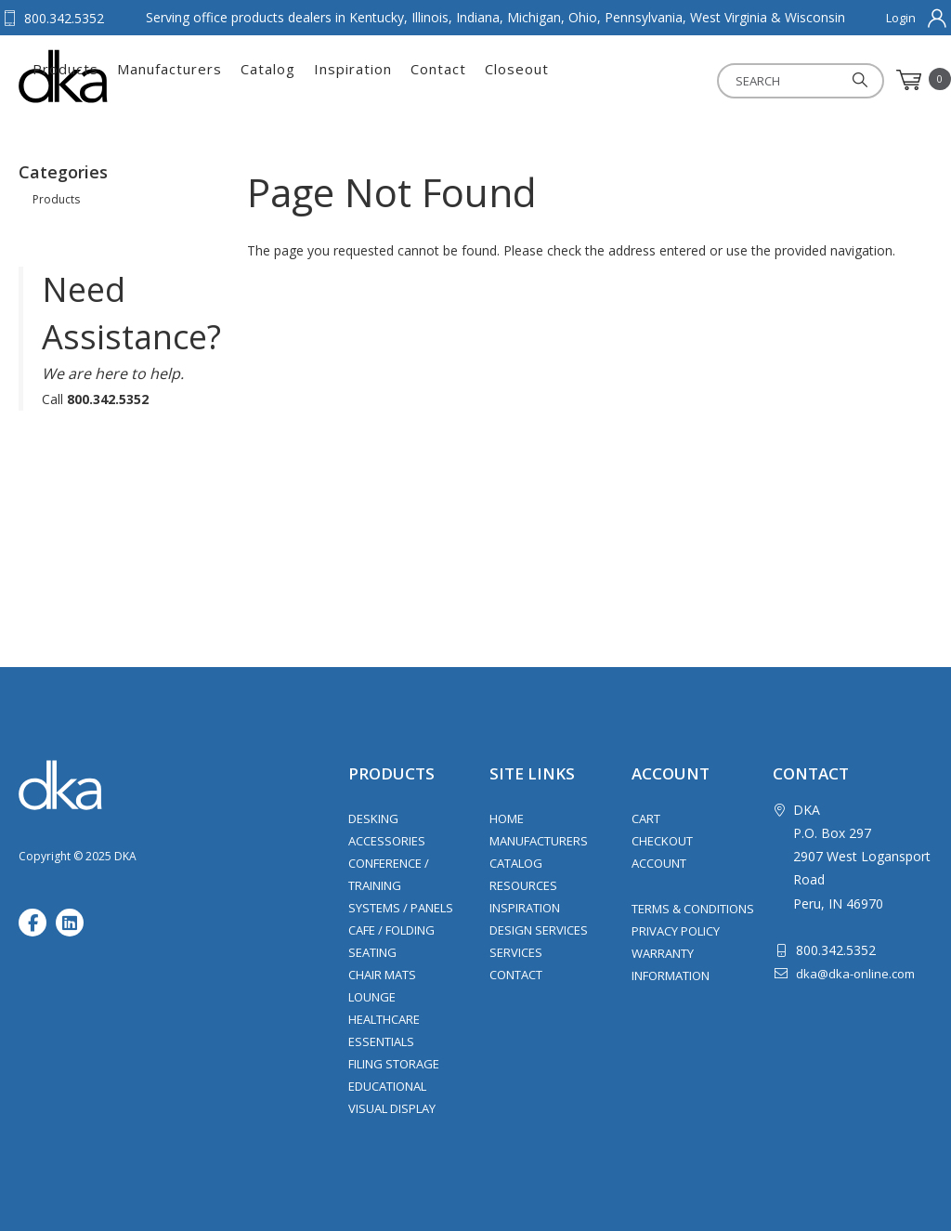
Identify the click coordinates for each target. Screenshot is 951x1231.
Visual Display (392, 1108)
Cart (646, 818)
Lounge (372, 997)
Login (901, 17)
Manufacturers (369, 80)
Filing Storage (393, 1063)
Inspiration (553, 80)
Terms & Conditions (693, 908)
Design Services (538, 930)
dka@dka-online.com (855, 973)
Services (515, 952)
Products (265, 80)
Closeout (716, 80)
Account (659, 863)
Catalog (467, 80)
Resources (523, 885)
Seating (372, 952)
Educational (387, 1086)
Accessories (386, 840)
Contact (638, 80)
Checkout (662, 840)
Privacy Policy (676, 931)
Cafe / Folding (391, 930)
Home (506, 818)
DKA (110, 76)
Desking (373, 818)
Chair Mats (382, 974)
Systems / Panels (400, 907)
